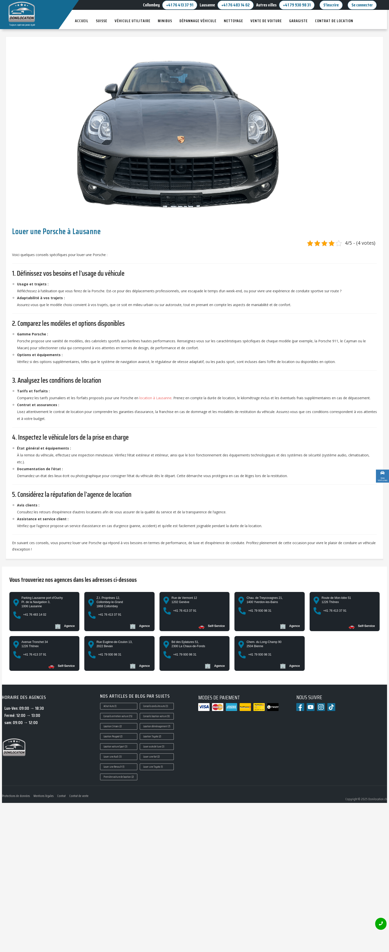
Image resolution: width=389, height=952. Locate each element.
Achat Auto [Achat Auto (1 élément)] (110, 706)
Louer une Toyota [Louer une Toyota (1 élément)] (153, 767)
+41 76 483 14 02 (235, 4)
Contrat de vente (78, 795)
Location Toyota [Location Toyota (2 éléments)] (152, 736)
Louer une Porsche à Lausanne (56, 231)
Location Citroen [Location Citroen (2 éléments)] (113, 726)
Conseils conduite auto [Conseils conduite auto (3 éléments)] (155, 706)
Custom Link (371, 478)
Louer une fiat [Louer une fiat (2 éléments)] (151, 757)
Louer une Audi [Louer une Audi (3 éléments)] (113, 757)
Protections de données (16, 795)
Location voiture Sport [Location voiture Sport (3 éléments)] (115, 746)
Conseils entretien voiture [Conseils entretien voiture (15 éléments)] (118, 716)
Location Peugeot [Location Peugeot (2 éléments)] (113, 736)
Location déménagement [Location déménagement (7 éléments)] (156, 726)
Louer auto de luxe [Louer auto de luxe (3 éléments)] (153, 746)
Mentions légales (43, 795)
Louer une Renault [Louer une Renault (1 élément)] (114, 767)
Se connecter (362, 4)
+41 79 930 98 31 (297, 4)
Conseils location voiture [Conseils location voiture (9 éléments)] (156, 716)
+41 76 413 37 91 (179, 4)
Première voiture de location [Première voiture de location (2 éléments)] (119, 777)
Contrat (61, 795)
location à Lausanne (155, 398)
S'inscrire (331, 4)
